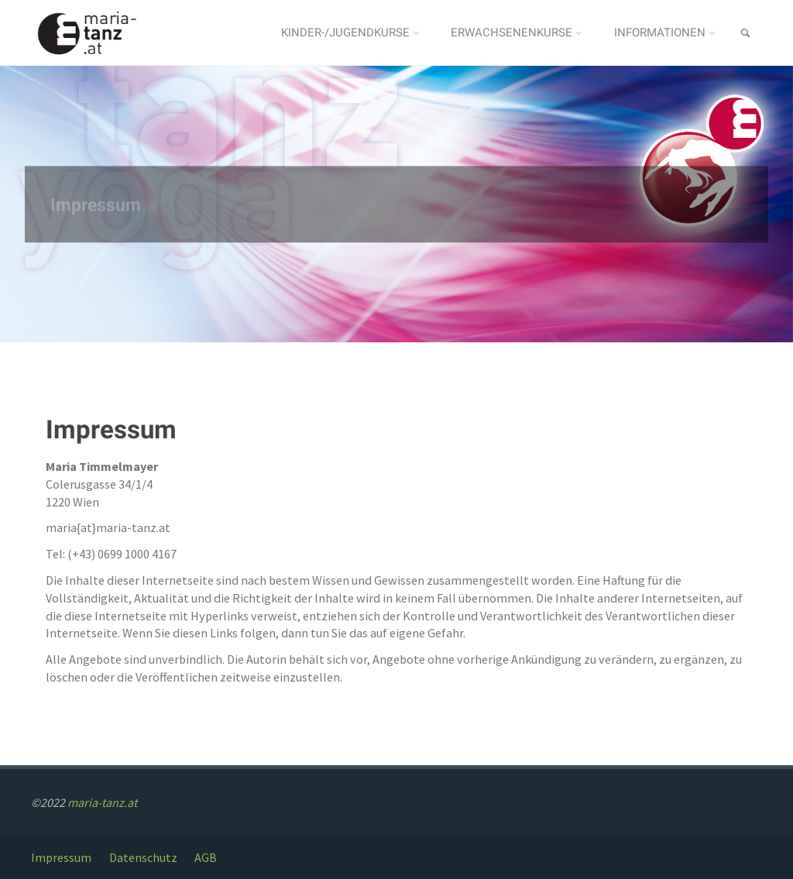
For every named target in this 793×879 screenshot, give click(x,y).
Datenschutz (143, 857)
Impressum (61, 857)
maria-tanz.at (102, 802)
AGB (205, 857)
